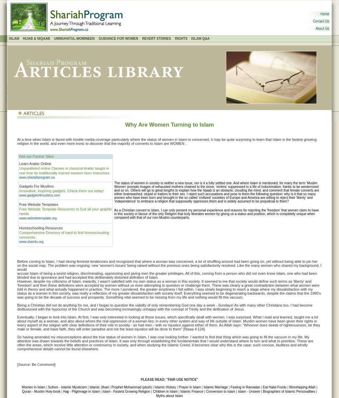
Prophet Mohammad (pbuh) (131, 387)
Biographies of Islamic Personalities (289, 391)
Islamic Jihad (99, 387)
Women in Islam (33, 387)
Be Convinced (43, 365)
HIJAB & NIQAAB (36, 38)
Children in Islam (165, 391)
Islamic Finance (191, 391)
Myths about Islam (169, 396)
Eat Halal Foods (274, 387)
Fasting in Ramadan (245, 387)
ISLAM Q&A (200, 38)
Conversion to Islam (220, 391)
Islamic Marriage (216, 387)
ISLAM (14, 38)
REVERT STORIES (156, 38)
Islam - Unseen (249, 391)
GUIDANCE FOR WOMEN (118, 38)
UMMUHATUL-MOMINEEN (74, 38)
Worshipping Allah (302, 387)
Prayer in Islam (190, 387)
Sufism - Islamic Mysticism (67, 387)
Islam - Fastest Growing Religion (126, 391)
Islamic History (165, 387)
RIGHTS (181, 38)
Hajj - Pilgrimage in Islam (81, 391)
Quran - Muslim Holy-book (41, 391)
